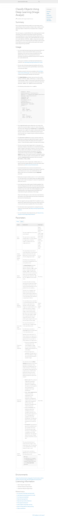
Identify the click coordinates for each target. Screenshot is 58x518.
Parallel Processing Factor (35, 480)
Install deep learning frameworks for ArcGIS (33, 62)
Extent (42, 478)
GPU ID (28, 480)
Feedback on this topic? (39, 515)
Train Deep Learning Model (22, 497)
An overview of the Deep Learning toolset (25, 493)
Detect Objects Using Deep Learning (24, 505)
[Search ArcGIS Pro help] (28, 2)
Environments (49, 17)
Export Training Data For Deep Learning (25, 507)
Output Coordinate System (21, 478)
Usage (48, 13)
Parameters (49, 15)
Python (22, 221)
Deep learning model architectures (24, 501)
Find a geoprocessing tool (22, 503)
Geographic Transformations (34, 478)
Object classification (21, 508)
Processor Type (23, 480)
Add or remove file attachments (31, 164)
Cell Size (17, 480)
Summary (49, 11)
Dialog (17, 221)
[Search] (39, 1)
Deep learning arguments (22, 499)
